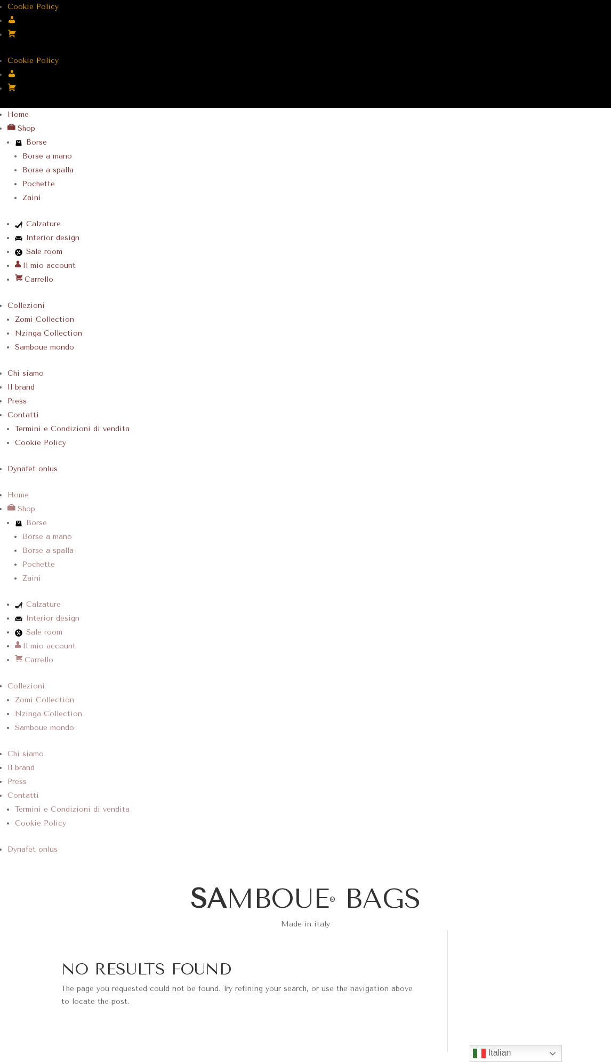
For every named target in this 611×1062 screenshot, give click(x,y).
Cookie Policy (33, 6)
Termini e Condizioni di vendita (72, 428)
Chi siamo (25, 373)
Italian (492, 1053)
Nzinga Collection (48, 333)
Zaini (31, 197)
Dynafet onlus (32, 468)
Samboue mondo (44, 347)
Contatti (23, 414)
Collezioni (26, 305)
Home (18, 114)
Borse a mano (47, 156)
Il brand (21, 387)
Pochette (38, 183)
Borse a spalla (48, 170)
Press (17, 401)
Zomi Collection (44, 319)
